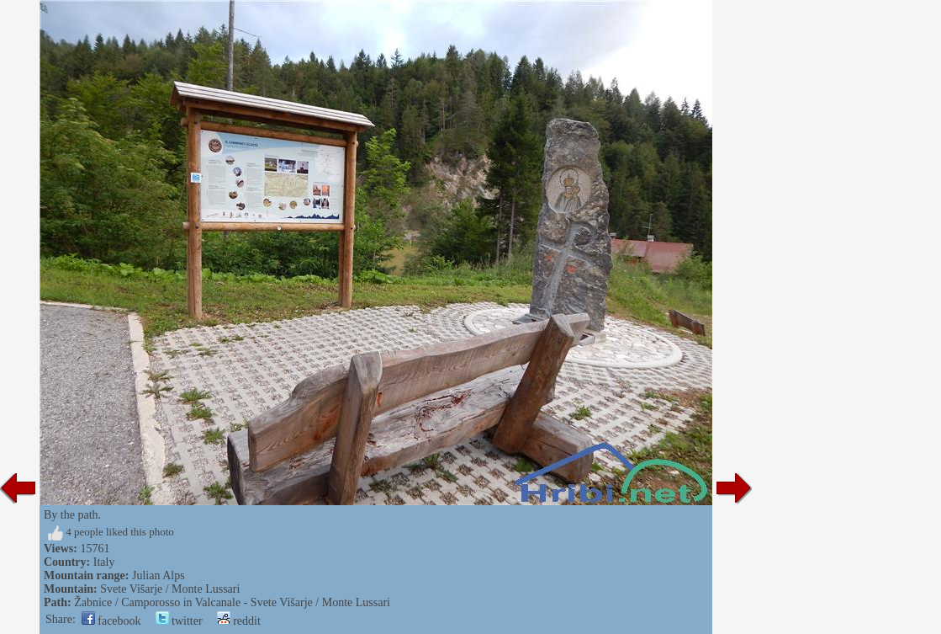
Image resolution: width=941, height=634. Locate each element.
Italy (104, 562)
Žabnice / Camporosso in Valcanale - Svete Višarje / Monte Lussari (232, 602)
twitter (179, 621)
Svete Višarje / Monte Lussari (170, 589)
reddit (239, 621)
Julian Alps (158, 575)
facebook (111, 621)
